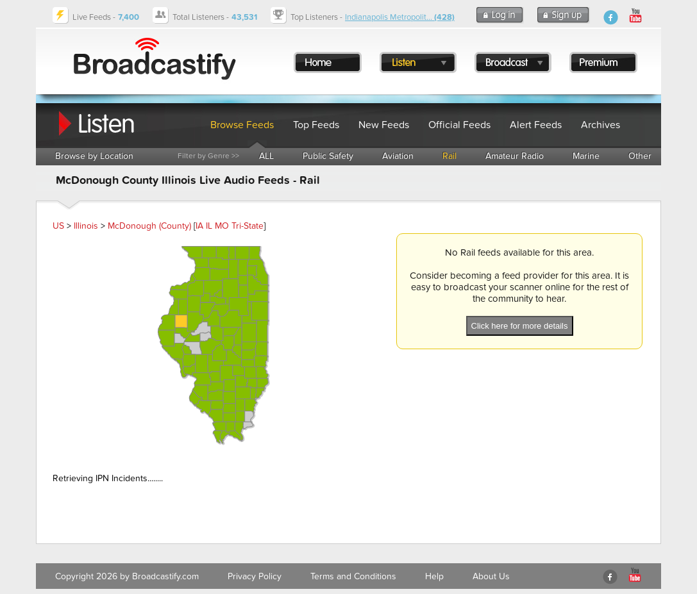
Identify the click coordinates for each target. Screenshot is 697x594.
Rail (449, 156)
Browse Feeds (242, 125)
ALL (266, 156)
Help (434, 576)
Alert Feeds (536, 125)
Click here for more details (519, 326)
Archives (600, 125)
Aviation (398, 156)
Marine (586, 156)
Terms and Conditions (353, 576)
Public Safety (328, 156)
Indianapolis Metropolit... (400, 17)
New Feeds (383, 125)
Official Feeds (459, 125)
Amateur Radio (514, 156)
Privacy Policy (254, 576)
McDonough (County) (149, 225)
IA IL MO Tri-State (230, 225)
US (58, 225)
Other (639, 156)
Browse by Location (94, 156)
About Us (491, 576)
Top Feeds (316, 125)
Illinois (86, 225)
